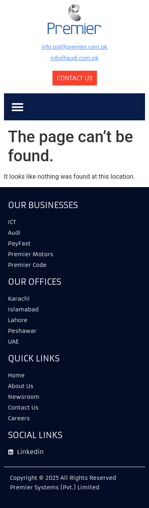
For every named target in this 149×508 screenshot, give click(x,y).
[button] (17, 106)
